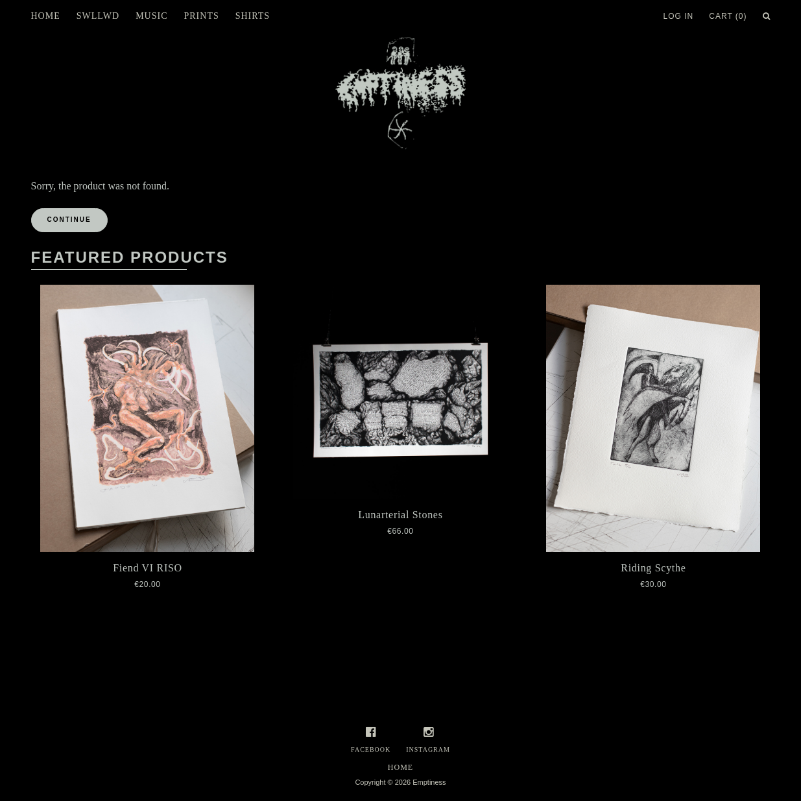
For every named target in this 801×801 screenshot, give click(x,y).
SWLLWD (98, 16)
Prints (201, 16)
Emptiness (429, 782)
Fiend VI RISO (147, 567)
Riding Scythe (653, 567)
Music (151, 16)
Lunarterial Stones (400, 514)
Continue (69, 219)
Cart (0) (728, 16)
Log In (679, 16)
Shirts (252, 16)
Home (45, 16)
